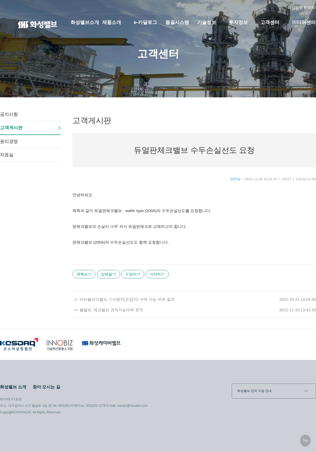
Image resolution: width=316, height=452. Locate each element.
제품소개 (111, 22)
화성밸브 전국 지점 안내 (254, 391)
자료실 (6, 154)
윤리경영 (9, 141)
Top (305, 440)
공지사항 (9, 114)
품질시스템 (177, 22)
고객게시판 (11, 127)
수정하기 (132, 274)
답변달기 (108, 274)
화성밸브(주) (37, 24)
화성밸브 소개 (13, 387)
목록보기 (84, 274)
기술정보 (206, 22)
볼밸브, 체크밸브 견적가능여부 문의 (111, 310)
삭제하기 (157, 274)
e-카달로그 (145, 22)
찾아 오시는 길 (46, 387)
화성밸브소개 (85, 22)
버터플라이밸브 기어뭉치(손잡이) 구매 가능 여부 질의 (127, 299)
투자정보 (238, 22)
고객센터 (269, 22)
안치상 (235, 179)
